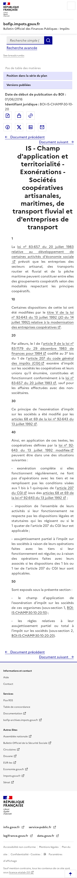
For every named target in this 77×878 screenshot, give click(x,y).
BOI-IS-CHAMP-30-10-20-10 (42, 610)
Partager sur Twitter (19, 127)
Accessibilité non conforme (19, 847)
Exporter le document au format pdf (7, 116)
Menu (71, 6)
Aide (6, 677)
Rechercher (48, 40)
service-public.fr (40, 827)
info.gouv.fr (12, 827)
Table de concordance (16, 707)
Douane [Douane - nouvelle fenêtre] (8, 756)
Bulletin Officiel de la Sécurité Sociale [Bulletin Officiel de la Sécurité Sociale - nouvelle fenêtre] (25, 743)
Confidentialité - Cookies (26, 854)
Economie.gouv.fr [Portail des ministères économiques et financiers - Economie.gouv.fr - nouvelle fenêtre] (13, 769)
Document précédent (27, 137)
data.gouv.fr (46, 836)
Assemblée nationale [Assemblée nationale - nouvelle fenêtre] (15, 736)
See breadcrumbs (13, 55)
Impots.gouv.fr (12, 776)
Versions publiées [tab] (19, 85)
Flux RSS (8, 700)
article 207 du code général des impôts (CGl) (42, 361)
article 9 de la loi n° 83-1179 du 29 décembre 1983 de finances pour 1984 (42, 348)
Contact (8, 684)
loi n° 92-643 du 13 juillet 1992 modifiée (42, 448)
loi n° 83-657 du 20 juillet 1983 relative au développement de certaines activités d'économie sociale (42, 251)
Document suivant (54, 141)
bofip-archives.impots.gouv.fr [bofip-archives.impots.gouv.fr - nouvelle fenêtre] (20, 720)
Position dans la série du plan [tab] (27, 76)
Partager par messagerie (42, 127)
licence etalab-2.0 (19, 872)
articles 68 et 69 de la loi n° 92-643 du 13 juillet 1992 (42, 495)
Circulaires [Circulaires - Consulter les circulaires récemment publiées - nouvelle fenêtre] (9, 749)
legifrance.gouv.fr (16, 836)
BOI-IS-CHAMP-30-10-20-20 (32, 635)
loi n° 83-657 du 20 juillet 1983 (42, 380)
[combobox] (25, 40)
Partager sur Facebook (7, 127)
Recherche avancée (22, 47)
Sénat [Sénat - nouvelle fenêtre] (6, 782)
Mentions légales (49, 847)
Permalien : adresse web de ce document (30, 116)
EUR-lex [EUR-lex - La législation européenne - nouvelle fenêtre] (7, 763)
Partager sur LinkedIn (30, 127)
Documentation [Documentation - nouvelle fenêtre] (12, 713)
